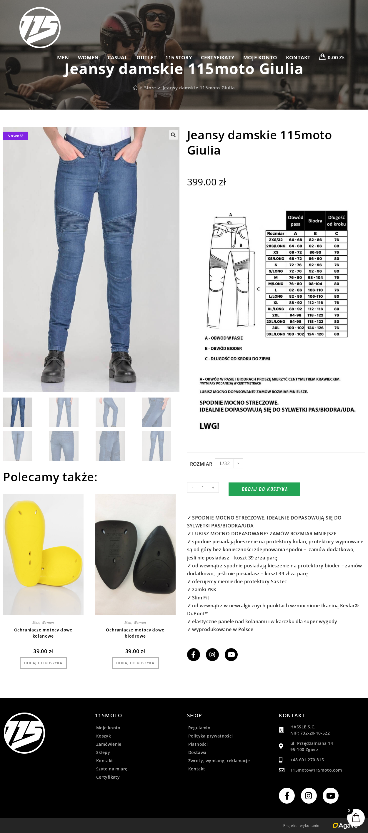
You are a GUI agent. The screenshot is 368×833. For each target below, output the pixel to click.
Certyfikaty (108, 777)
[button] (173, 135)
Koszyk (103, 736)
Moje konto (108, 727)
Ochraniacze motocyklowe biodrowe (135, 633)
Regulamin (199, 727)
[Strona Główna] (135, 87)
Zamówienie (108, 744)
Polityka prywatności (210, 736)
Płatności (198, 744)
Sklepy (103, 752)
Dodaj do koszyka (265, 488)
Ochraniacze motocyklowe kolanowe (43, 633)
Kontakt (104, 760)
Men (35, 622)
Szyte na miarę (112, 769)
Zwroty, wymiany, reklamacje (219, 760)
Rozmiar (201, 464)
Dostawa (197, 752)
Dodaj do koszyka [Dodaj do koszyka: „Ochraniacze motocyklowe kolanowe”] (43, 663)
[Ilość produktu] (203, 487)
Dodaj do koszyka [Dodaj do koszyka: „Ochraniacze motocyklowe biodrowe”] (135, 663)
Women (47, 622)
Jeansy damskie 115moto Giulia (199, 87)
